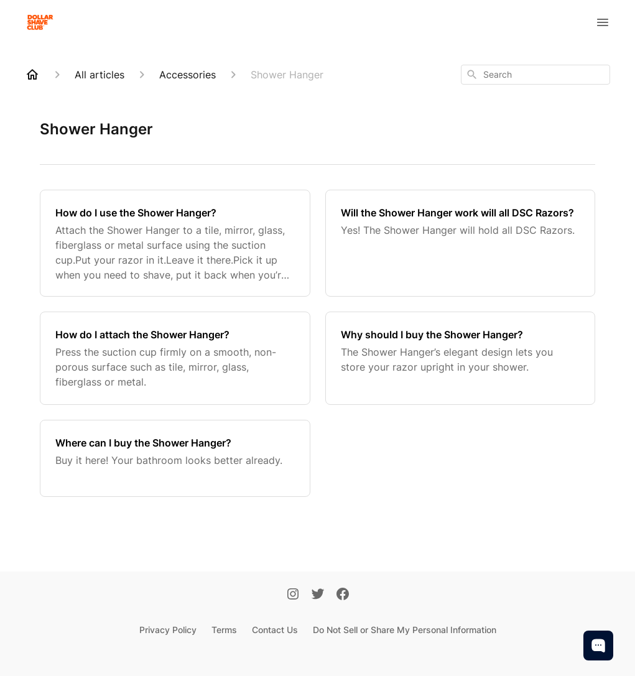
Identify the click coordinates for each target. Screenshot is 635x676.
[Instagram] (292, 595)
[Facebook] (342, 595)
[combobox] (535, 75)
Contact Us (275, 629)
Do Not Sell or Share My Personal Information (404, 629)
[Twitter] (317, 595)
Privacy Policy (168, 629)
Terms (224, 629)
